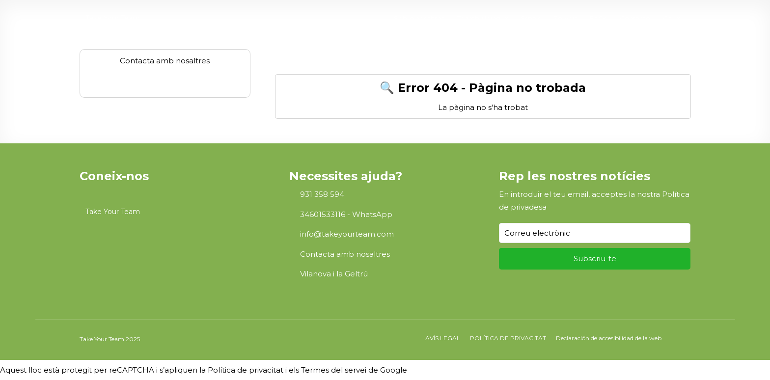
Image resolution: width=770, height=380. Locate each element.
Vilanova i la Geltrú (334, 273)
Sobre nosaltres (419, 18)
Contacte (635, 18)
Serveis (565, 18)
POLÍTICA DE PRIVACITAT (508, 338)
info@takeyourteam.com (347, 234)
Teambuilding (478, 18)
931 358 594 (322, 194)
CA (667, 18)
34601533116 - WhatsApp (346, 214)
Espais (531, 18)
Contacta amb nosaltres (345, 254)
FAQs (598, 18)
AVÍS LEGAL (442, 338)
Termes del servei (333, 370)
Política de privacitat (245, 370)
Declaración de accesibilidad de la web (608, 338)
